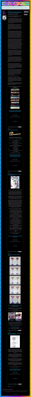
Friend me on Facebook (15, 115)
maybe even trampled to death (12, 70)
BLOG (20, 7)
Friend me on (15, 240)
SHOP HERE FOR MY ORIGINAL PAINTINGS (15, 110)
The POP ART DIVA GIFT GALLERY (5, 7)
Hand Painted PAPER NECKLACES (16, 7)
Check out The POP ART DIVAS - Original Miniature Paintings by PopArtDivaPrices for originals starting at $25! (15, 155)
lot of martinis (14, 150)
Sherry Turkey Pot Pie (16, 141)
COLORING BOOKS (20, 6)
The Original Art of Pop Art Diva (17, 323)
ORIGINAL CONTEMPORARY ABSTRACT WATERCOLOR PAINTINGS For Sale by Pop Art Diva (10, 6)
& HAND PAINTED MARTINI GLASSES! (15, 111)
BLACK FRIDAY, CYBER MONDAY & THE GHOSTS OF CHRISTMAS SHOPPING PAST (15, 12)
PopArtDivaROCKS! (10, 7)
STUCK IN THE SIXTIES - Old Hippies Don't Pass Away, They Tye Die (15, 334)
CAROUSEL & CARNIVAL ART (24, 7)
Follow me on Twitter (15, 239)
